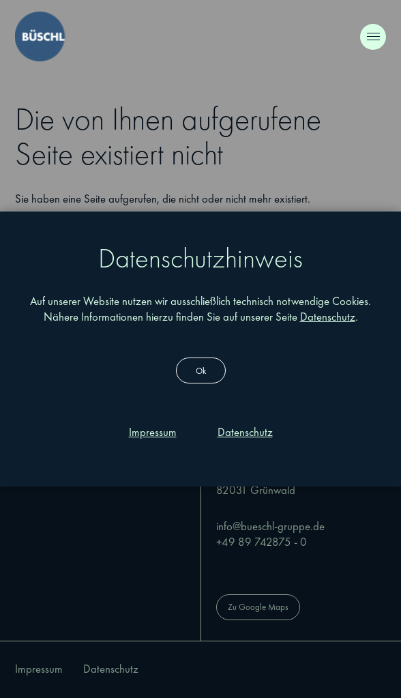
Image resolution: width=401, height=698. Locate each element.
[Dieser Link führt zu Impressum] (153, 433)
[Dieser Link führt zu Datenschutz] (245, 433)
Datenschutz (327, 317)
